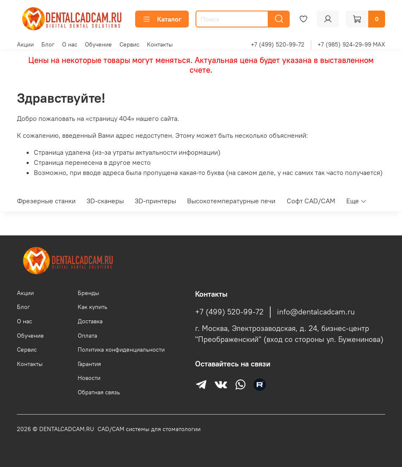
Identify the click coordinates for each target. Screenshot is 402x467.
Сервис (129, 44)
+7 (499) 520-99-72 (277, 44)
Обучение (98, 44)
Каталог (162, 19)
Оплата (87, 335)
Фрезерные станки (46, 201)
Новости (89, 378)
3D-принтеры (155, 201)
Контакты (160, 44)
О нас (69, 44)
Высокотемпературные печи (231, 201)
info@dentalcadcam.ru (316, 312)
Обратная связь (99, 392)
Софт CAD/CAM (311, 201)
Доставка (90, 321)
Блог (47, 44)
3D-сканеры (105, 201)
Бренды (88, 293)
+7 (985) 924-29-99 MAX (351, 44)
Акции (25, 44)
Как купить (92, 307)
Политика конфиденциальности (121, 349)
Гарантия (89, 364)
